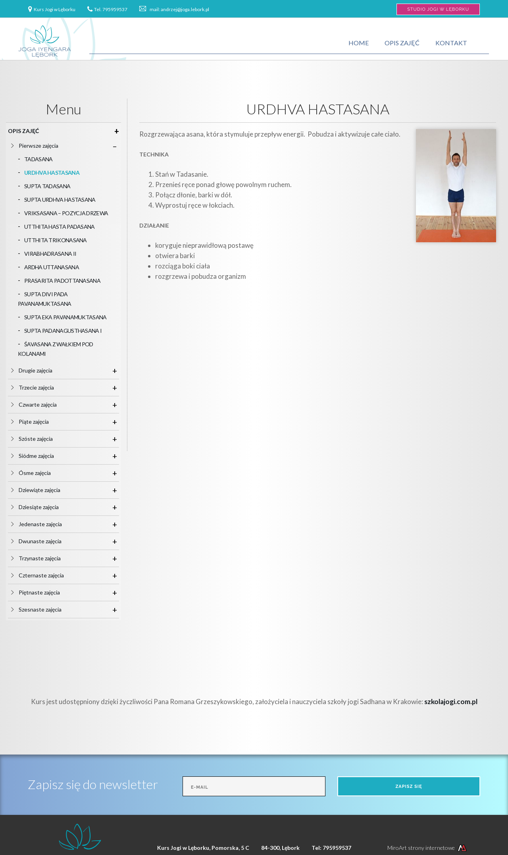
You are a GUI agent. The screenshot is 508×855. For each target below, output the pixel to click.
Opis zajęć (402, 42)
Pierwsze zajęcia (42, 146)
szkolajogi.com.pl (450, 701)
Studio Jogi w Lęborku (438, 9)
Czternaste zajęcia (44, 575)
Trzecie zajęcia (39, 387)
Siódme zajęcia (39, 456)
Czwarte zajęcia (41, 404)
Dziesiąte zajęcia (42, 507)
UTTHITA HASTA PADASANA (59, 226)
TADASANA (38, 159)
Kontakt (451, 42)
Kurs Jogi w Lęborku (54, 9)
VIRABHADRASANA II (50, 253)
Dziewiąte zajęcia (43, 490)
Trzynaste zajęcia (43, 558)
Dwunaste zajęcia (43, 541)
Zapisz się (408, 786)
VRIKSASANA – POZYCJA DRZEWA (66, 213)
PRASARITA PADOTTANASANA (62, 280)
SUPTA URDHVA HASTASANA (60, 199)
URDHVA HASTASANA (51, 172)
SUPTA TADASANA (47, 186)
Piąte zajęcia (37, 422)
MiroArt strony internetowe (428, 847)
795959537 (114, 9)
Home (358, 42)
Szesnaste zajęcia (43, 609)
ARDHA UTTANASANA (51, 267)
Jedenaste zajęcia (43, 524)
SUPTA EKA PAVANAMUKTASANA (65, 317)
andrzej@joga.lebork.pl (185, 9)
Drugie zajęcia (39, 370)
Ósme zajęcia (38, 473)
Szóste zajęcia (39, 439)
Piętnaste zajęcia (42, 592)
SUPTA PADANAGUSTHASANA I (63, 330)
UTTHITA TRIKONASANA (55, 240)
